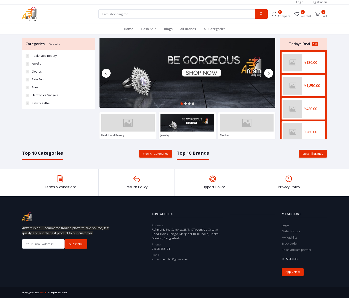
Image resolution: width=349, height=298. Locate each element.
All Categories (214, 29)
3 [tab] (189, 103)
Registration (319, 2)
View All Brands (312, 154)
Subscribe (76, 244)
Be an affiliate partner (296, 250)
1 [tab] (182, 103)
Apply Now (293, 272)
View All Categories (155, 154)
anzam (43, 292)
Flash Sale (148, 29)
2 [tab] (185, 103)
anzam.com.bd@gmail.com (170, 259)
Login (299, 2)
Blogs (168, 29)
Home (128, 29)
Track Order (290, 243)
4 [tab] (193, 103)
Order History (291, 231)
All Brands (188, 29)
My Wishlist (289, 237)
